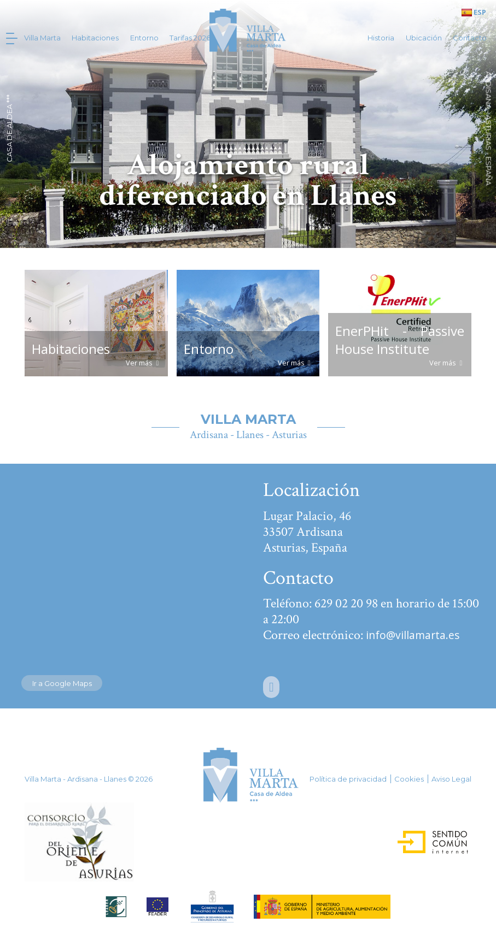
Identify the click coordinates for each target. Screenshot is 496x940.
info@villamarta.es (412, 635)
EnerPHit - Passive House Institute (399, 340)
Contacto (470, 37)
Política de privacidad (348, 779)
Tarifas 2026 (190, 37)
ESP (474, 12)
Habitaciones (95, 37)
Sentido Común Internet (423, 838)
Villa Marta (42, 37)
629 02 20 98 (346, 603)
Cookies (409, 779)
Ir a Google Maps (62, 683)
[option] (248, 124)
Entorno (144, 37)
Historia (380, 37)
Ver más (143, 363)
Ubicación (424, 37)
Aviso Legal (451, 779)
